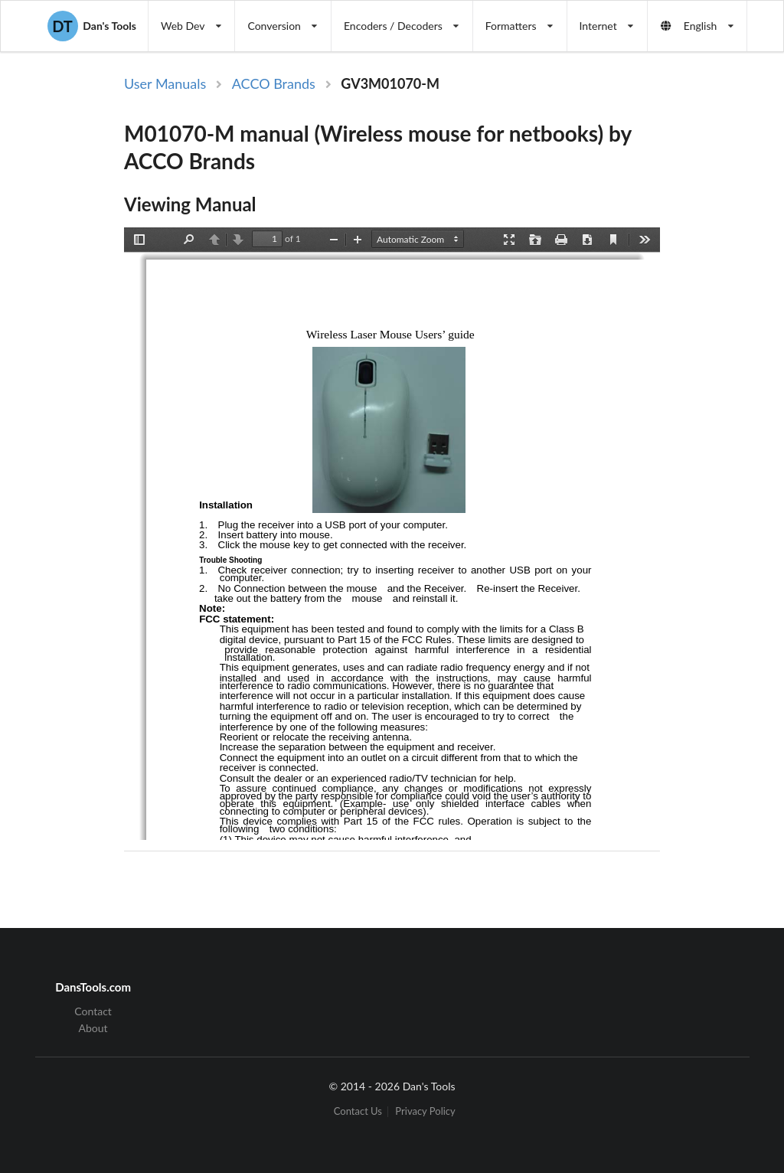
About (93, 1027)
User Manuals (165, 83)
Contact (93, 1011)
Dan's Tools (91, 26)
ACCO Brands (273, 83)
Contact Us (358, 1111)
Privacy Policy (425, 1111)
